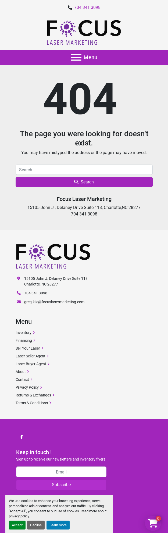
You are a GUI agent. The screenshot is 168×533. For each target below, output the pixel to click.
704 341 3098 (87, 7)
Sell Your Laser (28, 348)
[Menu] (76, 57)
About (21, 372)
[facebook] (21, 437)
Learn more (58, 525)
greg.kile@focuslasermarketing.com (54, 302)
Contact (22, 379)
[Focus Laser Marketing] (53, 256)
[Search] (84, 170)
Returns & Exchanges (33, 395)
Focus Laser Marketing (84, 199)
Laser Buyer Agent (31, 364)
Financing (24, 340)
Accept (17, 525)
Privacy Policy (27, 387)
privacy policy (19, 516)
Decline (36, 525)
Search (84, 181)
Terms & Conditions (32, 403)
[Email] (61, 471)
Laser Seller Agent (30, 356)
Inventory (23, 332)
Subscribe (61, 484)
